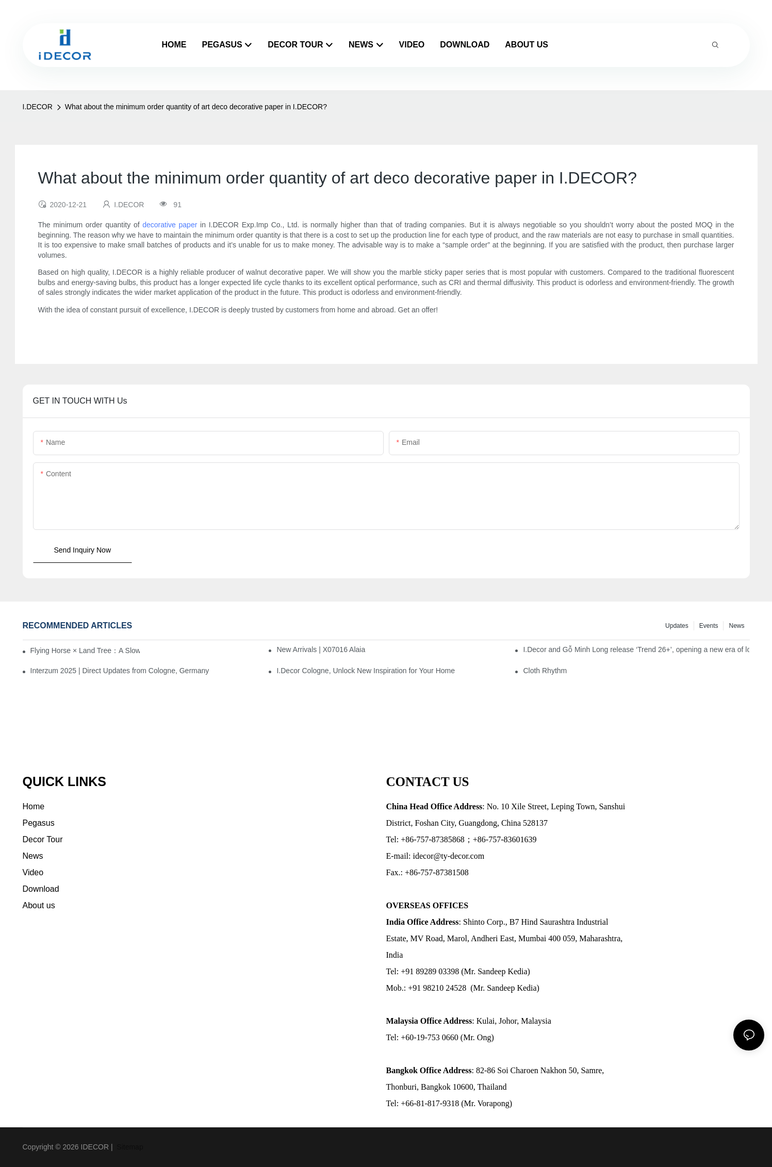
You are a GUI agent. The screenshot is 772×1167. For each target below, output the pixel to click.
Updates (676, 625)
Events (708, 625)
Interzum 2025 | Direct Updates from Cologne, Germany (119, 670)
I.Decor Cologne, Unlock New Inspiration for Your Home (365, 670)
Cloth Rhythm (545, 670)
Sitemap (128, 1147)
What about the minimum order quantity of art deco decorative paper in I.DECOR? (196, 107)
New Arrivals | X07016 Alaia (320, 649)
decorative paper (169, 225)
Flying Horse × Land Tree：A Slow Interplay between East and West (85, 650)
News (736, 625)
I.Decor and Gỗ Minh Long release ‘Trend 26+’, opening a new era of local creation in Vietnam (636, 649)
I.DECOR (38, 107)
